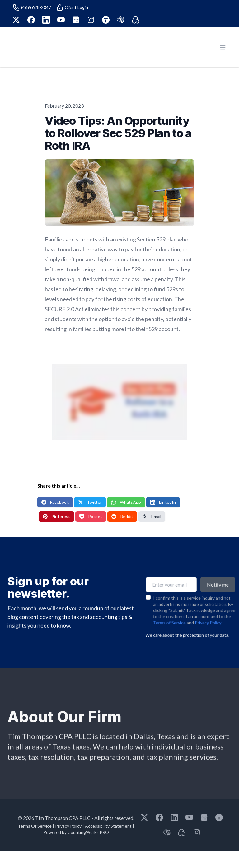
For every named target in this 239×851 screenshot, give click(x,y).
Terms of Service (169, 610)
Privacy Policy (208, 610)
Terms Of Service (35, 826)
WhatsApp (126, 502)
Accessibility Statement (108, 826)
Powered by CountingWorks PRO (76, 832)
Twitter (90, 502)
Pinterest (56, 516)
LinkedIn (163, 502)
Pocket (90, 516)
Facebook (55, 502)
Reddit (122, 516)
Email (152, 516)
